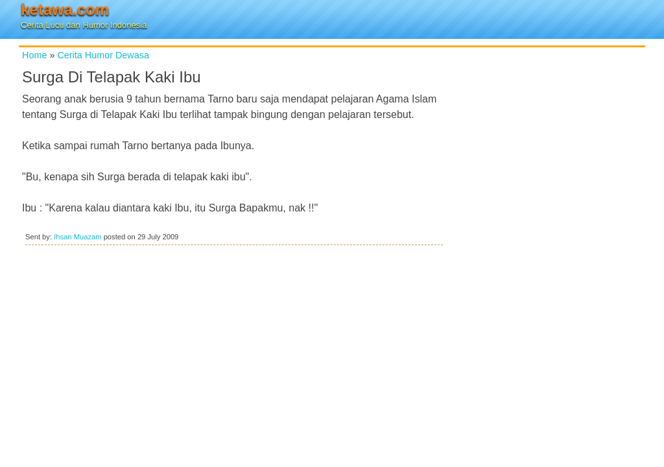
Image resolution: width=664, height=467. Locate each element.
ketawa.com (65, 9)
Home (34, 55)
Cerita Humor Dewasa (103, 55)
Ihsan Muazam (77, 237)
